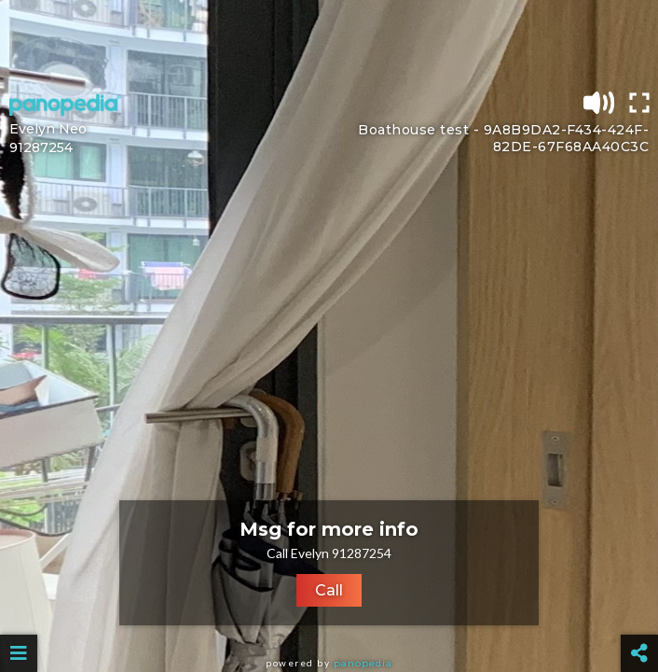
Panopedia (363, 663)
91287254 (41, 147)
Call (329, 590)
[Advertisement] (329, 42)
